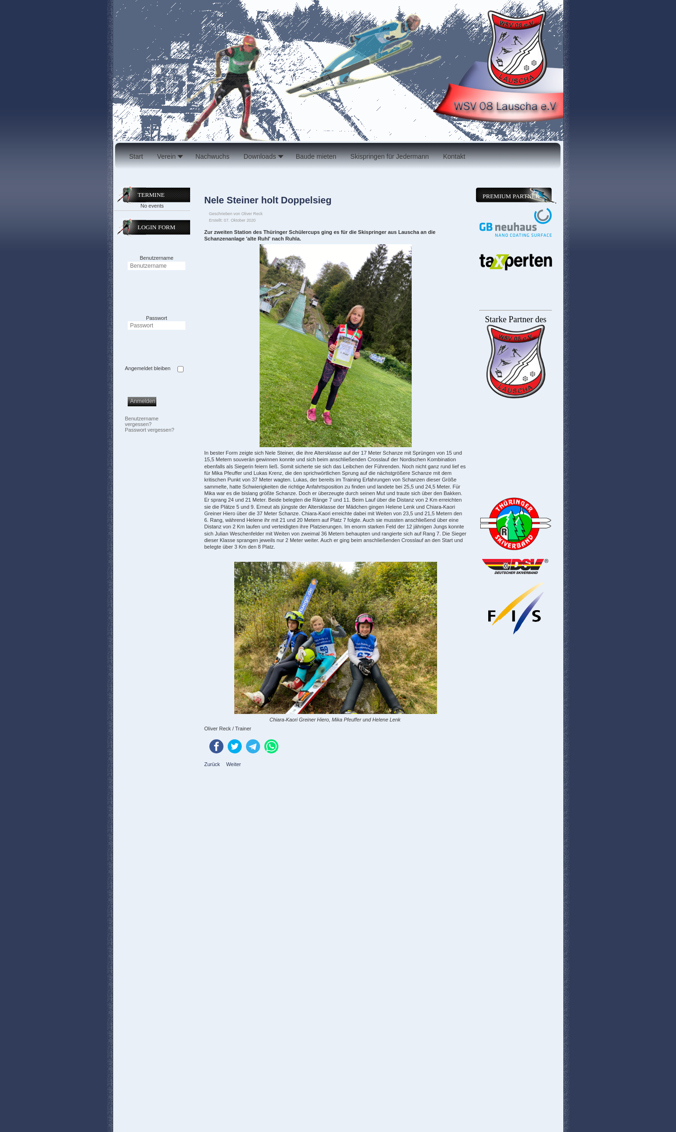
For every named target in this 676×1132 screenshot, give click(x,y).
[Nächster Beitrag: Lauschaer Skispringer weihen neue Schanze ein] (233, 764)
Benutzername (157, 258)
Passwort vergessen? (149, 430)
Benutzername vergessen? (142, 421)
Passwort (156, 318)
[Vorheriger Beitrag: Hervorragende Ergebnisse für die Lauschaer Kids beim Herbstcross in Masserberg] (213, 764)
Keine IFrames (514, 625)
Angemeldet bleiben (147, 368)
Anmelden (142, 401)
